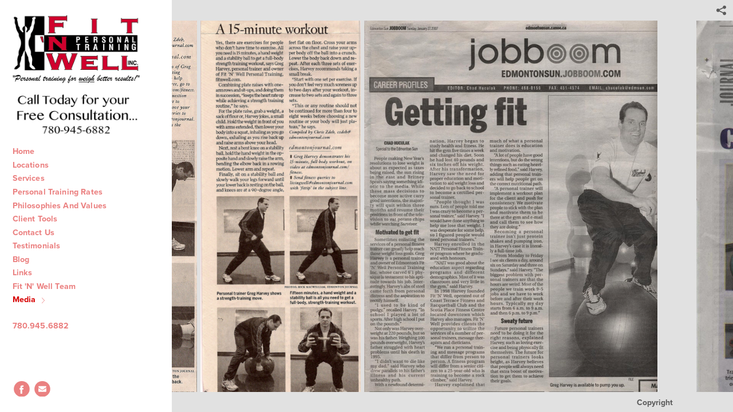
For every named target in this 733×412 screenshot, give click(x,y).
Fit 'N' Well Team (50, 286)
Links (29, 272)
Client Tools (41, 218)
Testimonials (43, 245)
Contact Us (40, 232)
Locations (36, 165)
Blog (27, 259)
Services (34, 178)
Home (30, 151)
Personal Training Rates (63, 191)
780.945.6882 (47, 325)
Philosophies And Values (65, 205)
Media (30, 299)
